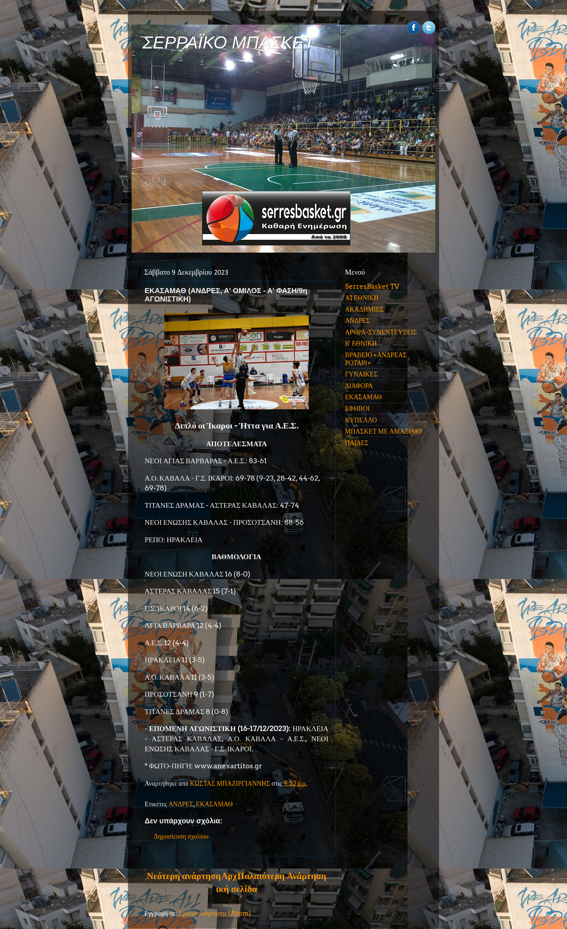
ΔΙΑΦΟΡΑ (359, 385)
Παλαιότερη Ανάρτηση (281, 875)
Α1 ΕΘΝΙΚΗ (362, 297)
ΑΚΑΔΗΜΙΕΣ (364, 309)
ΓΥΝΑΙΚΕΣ (361, 374)
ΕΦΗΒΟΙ (357, 408)
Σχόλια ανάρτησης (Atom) (215, 913)
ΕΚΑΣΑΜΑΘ (214, 804)
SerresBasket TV (372, 286)
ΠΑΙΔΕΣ (356, 443)
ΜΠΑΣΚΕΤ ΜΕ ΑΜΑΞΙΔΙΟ (383, 431)
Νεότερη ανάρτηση (184, 875)
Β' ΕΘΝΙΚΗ (361, 343)
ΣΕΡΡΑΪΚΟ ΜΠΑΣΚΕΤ (228, 42)
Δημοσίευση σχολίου (181, 836)
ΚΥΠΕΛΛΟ (361, 420)
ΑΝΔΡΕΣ (181, 804)
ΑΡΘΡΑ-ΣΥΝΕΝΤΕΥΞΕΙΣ (381, 332)
